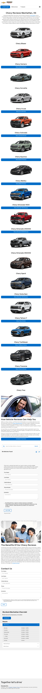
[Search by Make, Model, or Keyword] (19, 446)
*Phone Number (7, 487)
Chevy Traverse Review (21, 369)
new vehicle (32, 15)
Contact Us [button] (6, 618)
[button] (5, 7)
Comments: (6, 492)
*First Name (6, 472)
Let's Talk (7, 510)
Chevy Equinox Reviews (21, 159)
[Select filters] (36, 452)
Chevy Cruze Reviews (21, 111)
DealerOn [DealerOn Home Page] (11, 687)
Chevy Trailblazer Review (21, 345)
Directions (15, 6)
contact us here (15, 563)
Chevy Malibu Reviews (21, 183)
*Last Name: (3, 576)
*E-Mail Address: (4, 581)
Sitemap (14, 687)
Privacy (18, 687)
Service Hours (21, 643)
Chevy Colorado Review (21, 135)
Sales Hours (21, 624)
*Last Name (6, 477)
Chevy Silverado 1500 (17, 423)
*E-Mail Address (7, 482)
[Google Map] (21, 664)
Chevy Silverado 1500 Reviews (21, 207)
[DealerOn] (4, 685)
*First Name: (3, 571)
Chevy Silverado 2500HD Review (21, 231)
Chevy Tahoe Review (21, 321)
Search (36, 446)
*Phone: (2, 586)
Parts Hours (21, 646)
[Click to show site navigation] (40, 7)
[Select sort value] (39, 452)
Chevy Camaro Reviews (21, 67)
